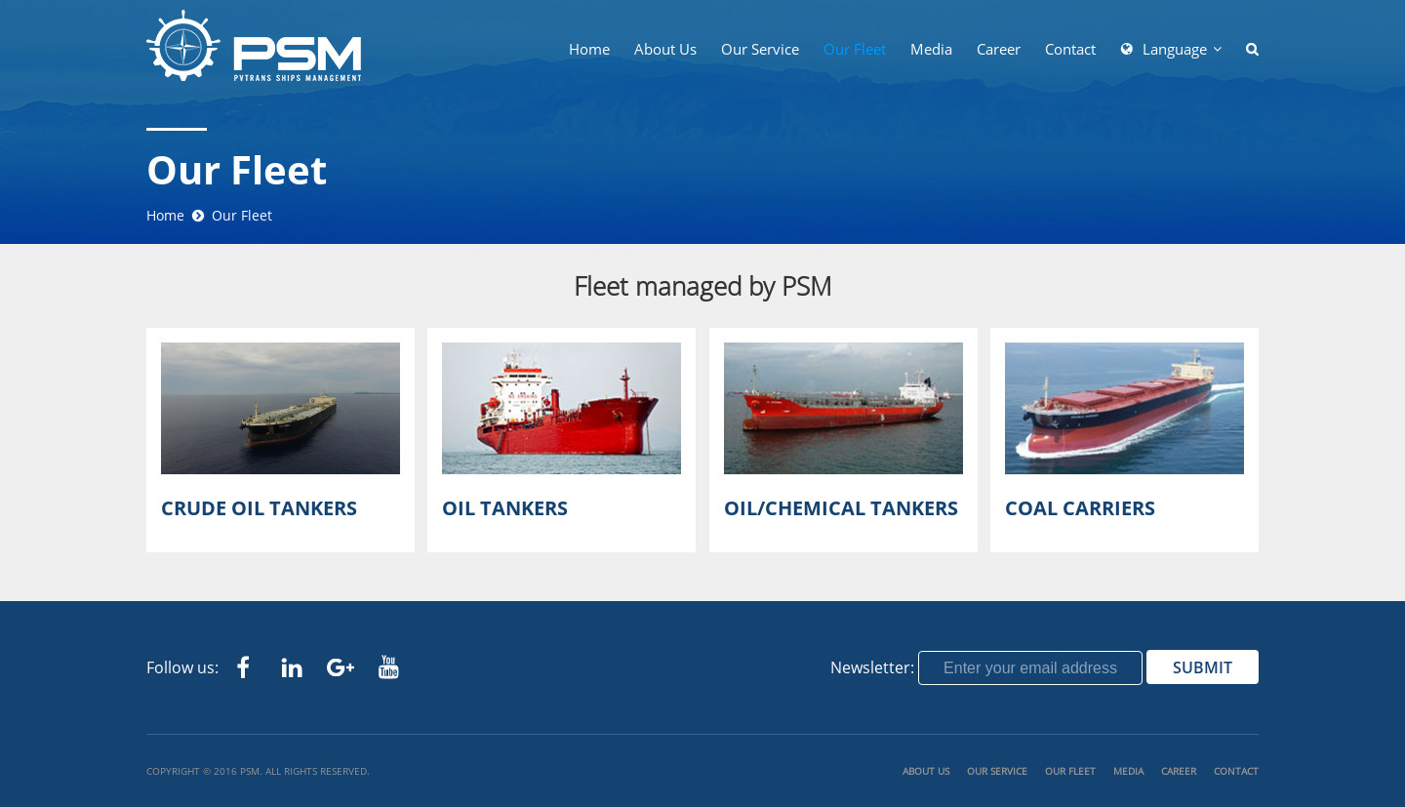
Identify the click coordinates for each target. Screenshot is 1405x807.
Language (1175, 49)
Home (589, 49)
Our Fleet (854, 49)
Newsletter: (872, 667)
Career (999, 49)
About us (665, 49)
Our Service (760, 49)
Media (931, 49)
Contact (1070, 49)
